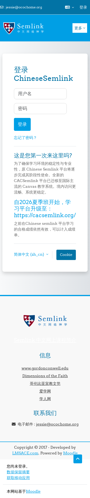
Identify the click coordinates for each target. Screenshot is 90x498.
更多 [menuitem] (78, 28)
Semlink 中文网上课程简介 (45, 340)
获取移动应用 (18, 477)
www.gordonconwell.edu (45, 368)
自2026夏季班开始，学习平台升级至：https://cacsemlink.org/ (45, 209)
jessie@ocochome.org (24, 7)
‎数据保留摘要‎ (18, 472)
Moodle (70, 453)
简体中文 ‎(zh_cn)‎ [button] (29, 254)
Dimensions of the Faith (45, 375)
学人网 (45, 398)
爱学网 (45, 391)
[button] (69, 7)
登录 (83, 7)
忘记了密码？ (25, 137)
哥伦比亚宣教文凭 (45, 383)
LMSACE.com (25, 453)
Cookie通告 (66, 256)
